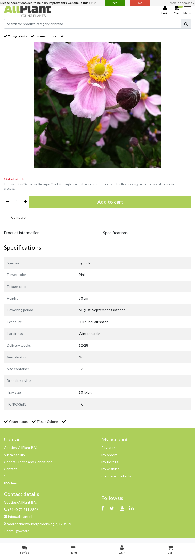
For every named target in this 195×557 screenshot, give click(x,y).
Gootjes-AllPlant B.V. (20, 447)
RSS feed (11, 483)
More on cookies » (182, 3)
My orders (109, 454)
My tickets (109, 462)
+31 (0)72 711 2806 (21, 509)
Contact (10, 469)
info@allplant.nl (18, 516)
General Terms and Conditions (28, 462)
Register (108, 447)
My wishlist (110, 469)
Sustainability (14, 454)
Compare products (116, 476)
